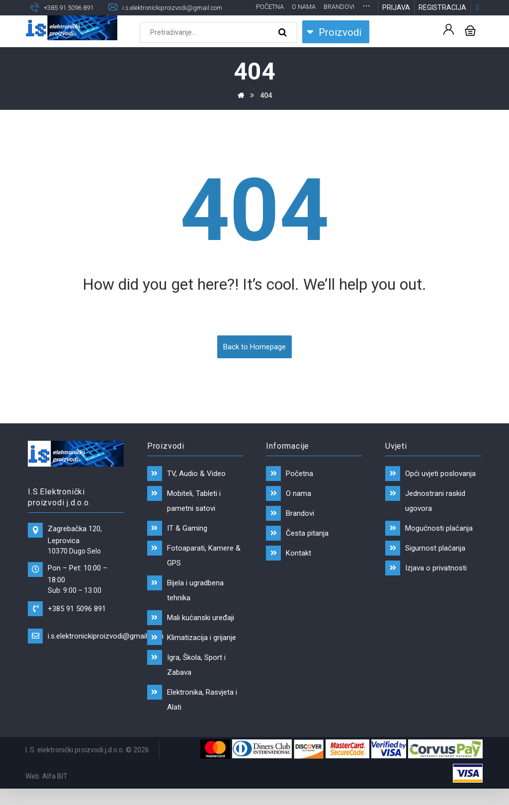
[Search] (283, 48)
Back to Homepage (254, 362)
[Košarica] (470, 46)
